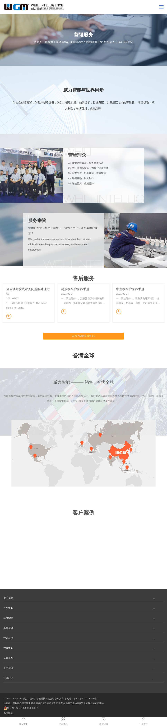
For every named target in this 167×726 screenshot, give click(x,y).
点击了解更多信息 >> (83, 336)
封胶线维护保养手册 (75, 262)
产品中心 (8, 608)
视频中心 (8, 648)
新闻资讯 (8, 628)
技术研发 (8, 638)
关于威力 (8, 598)
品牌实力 (8, 618)
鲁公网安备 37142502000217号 (21, 708)
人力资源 (8, 668)
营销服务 (8, 658)
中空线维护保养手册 (130, 262)
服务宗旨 (149, 220)
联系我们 (8, 678)
